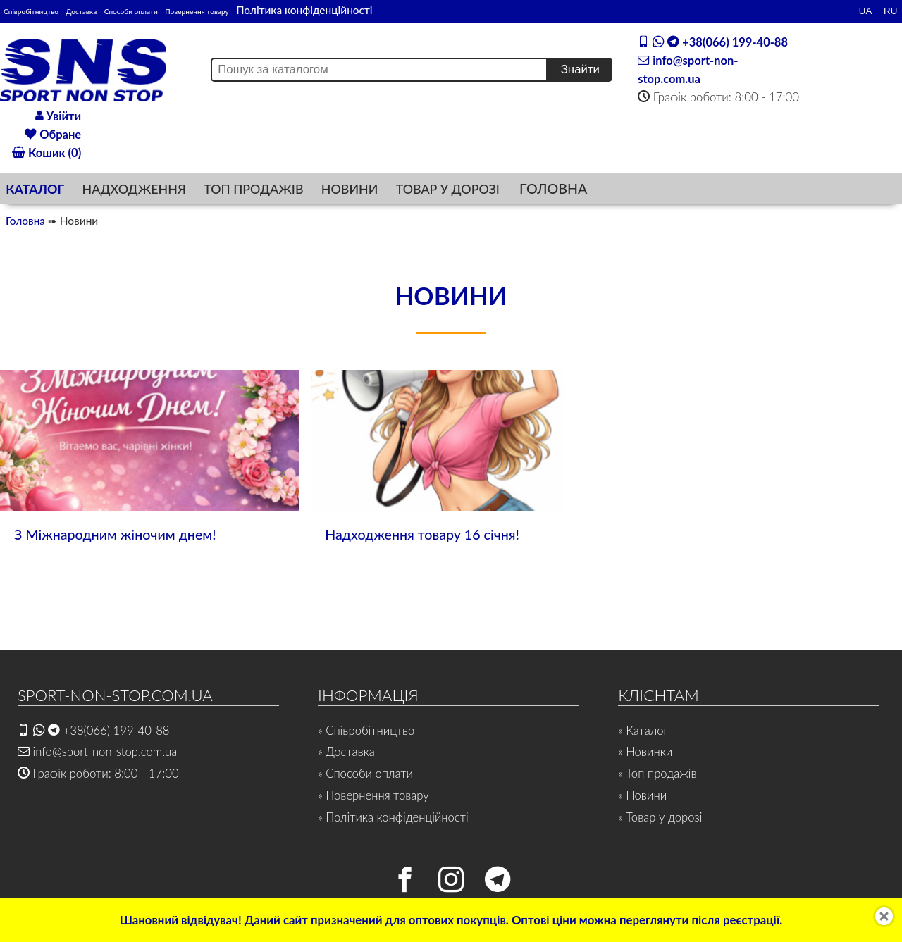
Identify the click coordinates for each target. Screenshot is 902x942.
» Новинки (645, 751)
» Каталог (643, 729)
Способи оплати (204, 10)
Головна (25, 220)
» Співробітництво (366, 729)
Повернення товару (307, 10)
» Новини (642, 795)
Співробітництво (45, 10)
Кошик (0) (46, 152)
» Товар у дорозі (660, 817)
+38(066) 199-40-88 (714, 40)
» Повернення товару (374, 795)
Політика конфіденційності (438, 10)
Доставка (125, 10)
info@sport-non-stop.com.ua (98, 751)
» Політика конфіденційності (393, 817)
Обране (52, 134)
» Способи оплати (366, 773)
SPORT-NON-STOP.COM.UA (116, 694)
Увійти (58, 115)
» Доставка (346, 751)
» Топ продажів (657, 773)
